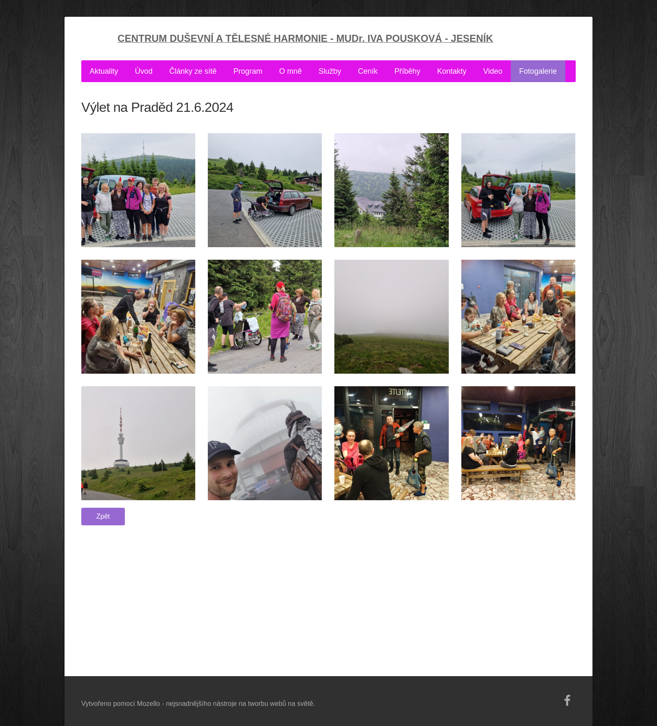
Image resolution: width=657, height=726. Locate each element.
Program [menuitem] (247, 71)
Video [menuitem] (492, 71)
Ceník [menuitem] (368, 71)
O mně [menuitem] (290, 71)
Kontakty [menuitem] (451, 71)
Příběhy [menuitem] (407, 71)
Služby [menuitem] (329, 71)
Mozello (148, 703)
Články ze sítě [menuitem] (193, 71)
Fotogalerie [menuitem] (538, 71)
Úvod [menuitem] (144, 71)
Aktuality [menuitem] (104, 71)
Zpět (103, 516)
